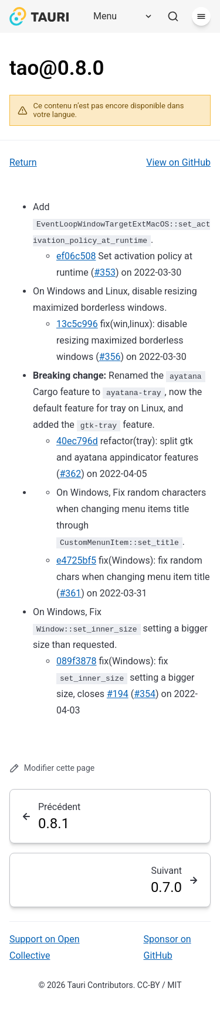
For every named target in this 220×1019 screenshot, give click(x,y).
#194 (117, 693)
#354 (144, 693)
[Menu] (118, 16)
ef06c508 (76, 256)
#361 (70, 593)
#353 (105, 272)
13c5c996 (77, 324)
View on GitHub (178, 162)
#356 (110, 356)
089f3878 (76, 661)
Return (23, 162)
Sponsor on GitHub (167, 947)
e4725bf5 (76, 560)
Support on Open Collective (44, 947)
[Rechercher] (173, 16)
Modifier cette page (51, 768)
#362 (70, 473)
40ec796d (77, 441)
